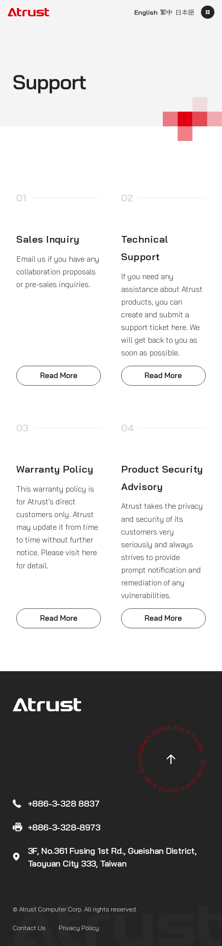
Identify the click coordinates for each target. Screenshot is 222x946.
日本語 (184, 12)
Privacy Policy (79, 928)
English (146, 12)
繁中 (166, 12)
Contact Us (29, 928)
